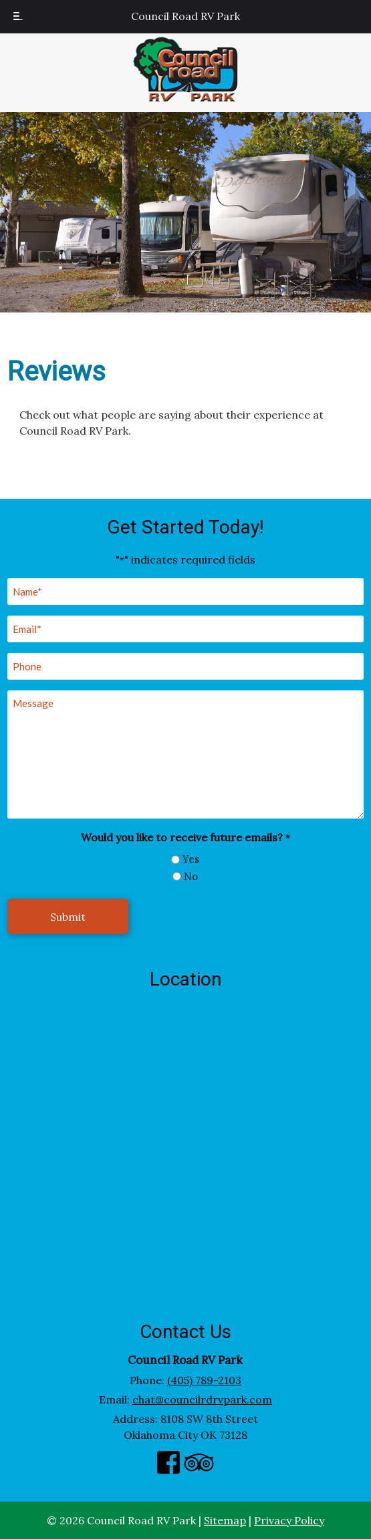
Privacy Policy (289, 1520)
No (191, 876)
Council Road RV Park (185, 16)
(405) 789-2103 (204, 1380)
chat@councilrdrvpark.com (202, 1399)
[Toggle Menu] (18, 16)
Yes (190, 859)
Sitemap (225, 1520)
